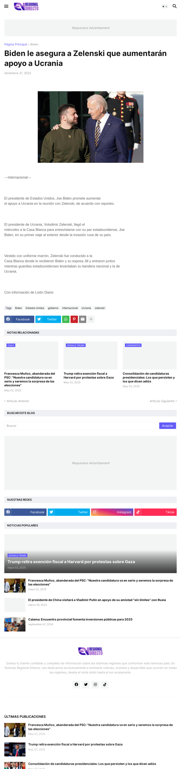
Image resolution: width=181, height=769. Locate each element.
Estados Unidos (35, 308)
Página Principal (15, 44)
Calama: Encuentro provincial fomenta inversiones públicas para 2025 (80, 619)
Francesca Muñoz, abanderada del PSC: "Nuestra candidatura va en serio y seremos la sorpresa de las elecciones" (29, 379)
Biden (34, 44)
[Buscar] (82, 425)
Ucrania (86, 308)
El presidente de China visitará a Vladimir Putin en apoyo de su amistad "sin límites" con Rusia (97, 600)
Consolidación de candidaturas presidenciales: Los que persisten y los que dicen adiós (149, 377)
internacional (70, 308)
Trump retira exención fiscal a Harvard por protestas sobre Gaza (89, 375)
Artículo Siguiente (162, 401)
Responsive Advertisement (90, 28)
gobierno (53, 308)
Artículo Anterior (18, 401)
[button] (6, 6)
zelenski (100, 308)
